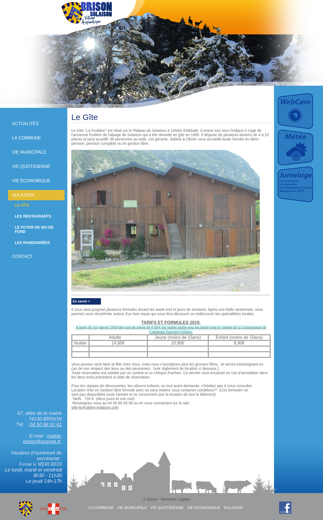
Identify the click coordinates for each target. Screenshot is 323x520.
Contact (22, 256)
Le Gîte (22, 205)
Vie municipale (29, 152)
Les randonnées (32, 242)
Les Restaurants (33, 216)
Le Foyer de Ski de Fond (34, 229)
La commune (26, 138)
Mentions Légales (176, 499)
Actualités (25, 123)
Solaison (23, 195)
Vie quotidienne (31, 166)
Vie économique (31, 180)
